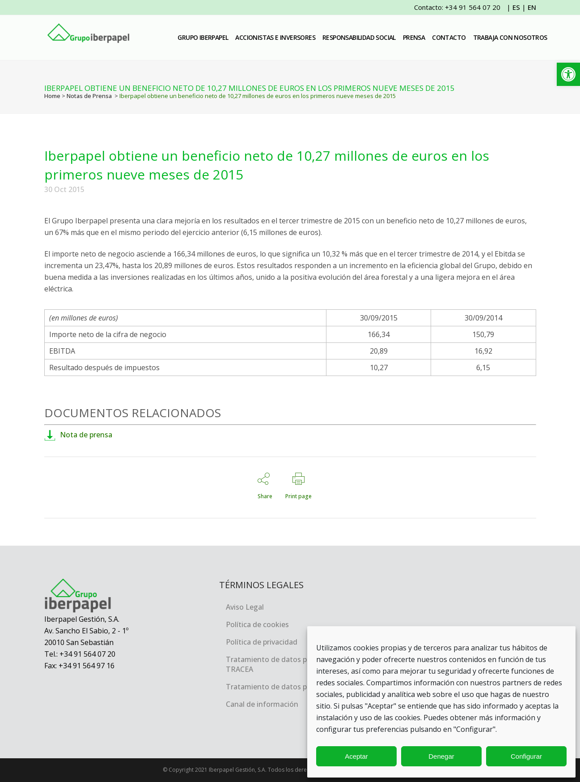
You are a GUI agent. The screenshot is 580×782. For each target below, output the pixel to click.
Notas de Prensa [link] (89, 96)
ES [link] (516, 7)
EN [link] (532, 7)
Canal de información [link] (262, 704)
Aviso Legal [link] (245, 607)
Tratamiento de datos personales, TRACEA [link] (283, 664)
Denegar (441, 756)
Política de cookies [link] (257, 624)
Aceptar (356, 756)
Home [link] (52, 96)
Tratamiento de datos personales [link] (282, 687)
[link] (568, 74)
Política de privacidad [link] (261, 642)
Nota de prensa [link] (78, 435)
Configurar (526, 756)
